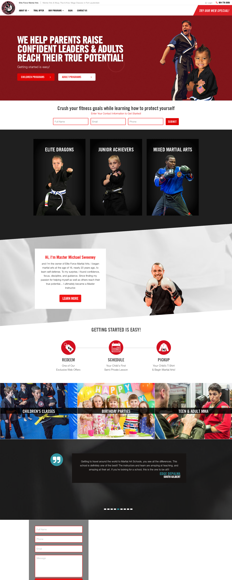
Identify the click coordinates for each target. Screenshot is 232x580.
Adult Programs (77, 77)
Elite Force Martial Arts (28, 2)
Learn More (70, 298)
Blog (70, 10)
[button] (105, 509)
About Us (24, 12)
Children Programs (36, 77)
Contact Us (82, 10)
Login (208, 2)
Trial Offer (39, 10)
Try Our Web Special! (214, 10)
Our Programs (56, 12)
